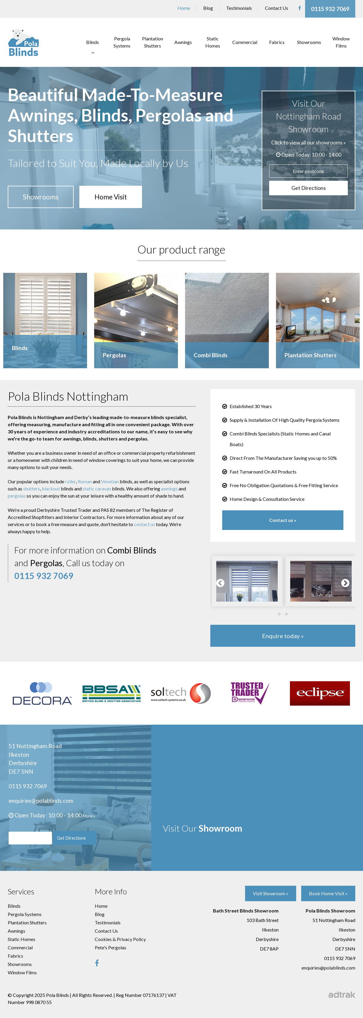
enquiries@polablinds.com (41, 800)
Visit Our (206, 826)
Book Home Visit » (328, 894)
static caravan (97, 488)
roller (70, 481)
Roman (85, 481)
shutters (31, 488)
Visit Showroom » (270, 894)
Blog (208, 8)
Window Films (341, 41)
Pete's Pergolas (110, 948)
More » (89, 816)
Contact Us (276, 8)
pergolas (17, 495)
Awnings (183, 41)
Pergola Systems (121, 41)
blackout (51, 488)
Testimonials (239, 8)
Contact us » (282, 520)
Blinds (92, 41)
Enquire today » (283, 635)
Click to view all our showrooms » (308, 140)
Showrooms (309, 41)
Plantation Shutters (152, 41)
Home (183, 8)
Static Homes (212, 41)
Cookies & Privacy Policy (120, 939)
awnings (169, 488)
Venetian (110, 481)
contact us (144, 524)
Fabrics (277, 41)
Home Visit (115, 196)
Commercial (244, 41)
